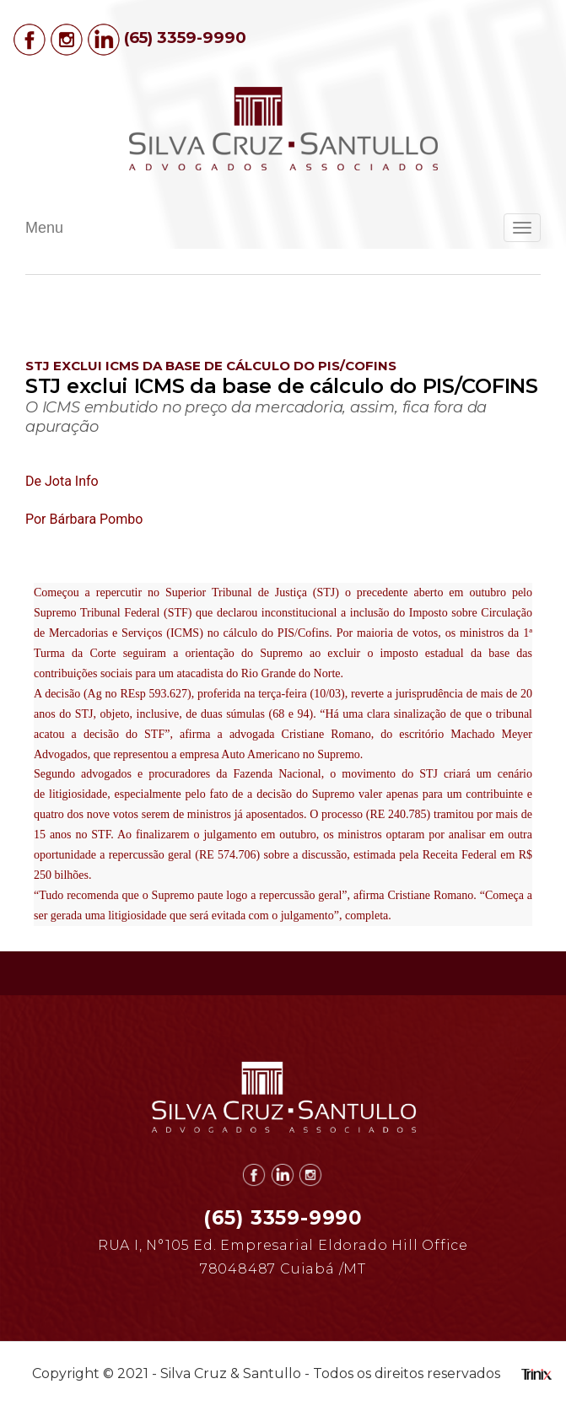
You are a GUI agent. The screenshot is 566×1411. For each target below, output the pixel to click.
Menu (44, 227)
